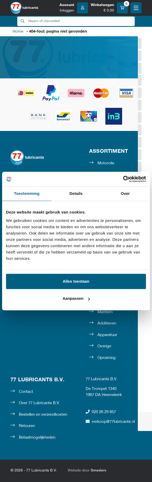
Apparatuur (107, 335)
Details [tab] (76, 193)
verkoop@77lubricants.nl (110, 422)
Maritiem (105, 312)
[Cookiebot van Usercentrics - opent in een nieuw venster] (123, 179)
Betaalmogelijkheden (37, 437)
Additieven (106, 323)
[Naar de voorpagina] (24, 8)
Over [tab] (125, 193)
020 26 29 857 (101, 412)
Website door (87, 470)
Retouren (27, 426)
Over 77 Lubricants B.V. (39, 403)
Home (18, 31)
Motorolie (105, 163)
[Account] (73, 7)
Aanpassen (76, 298)
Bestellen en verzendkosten (43, 415)
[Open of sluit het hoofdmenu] (136, 7)
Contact (26, 392)
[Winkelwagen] (109, 7)
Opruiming (106, 358)
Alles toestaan (76, 281)
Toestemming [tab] (27, 193)
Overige (104, 346)
